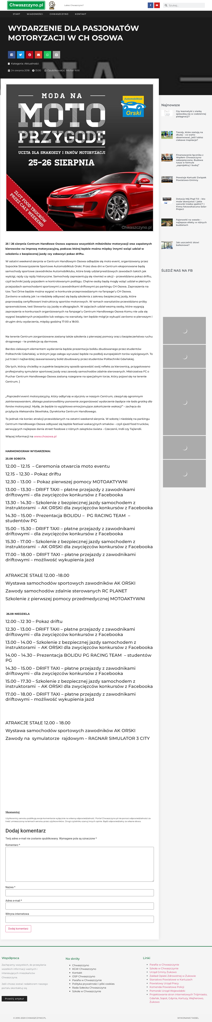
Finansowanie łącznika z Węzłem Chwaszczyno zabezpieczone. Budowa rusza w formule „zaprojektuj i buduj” (189, 159)
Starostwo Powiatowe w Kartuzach (171, 979)
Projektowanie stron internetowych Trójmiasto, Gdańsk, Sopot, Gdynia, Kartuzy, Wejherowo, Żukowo (178, 998)
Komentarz (12, 845)
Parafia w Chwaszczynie (87, 980)
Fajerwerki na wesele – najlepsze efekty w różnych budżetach (191, 222)
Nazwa (10, 887)
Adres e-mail (13, 900)
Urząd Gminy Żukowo (163, 971)
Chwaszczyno (59, 14)
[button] (11, 54)
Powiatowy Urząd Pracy (164, 983)
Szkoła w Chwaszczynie (86, 991)
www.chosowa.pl (45, 436)
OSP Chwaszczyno (83, 976)
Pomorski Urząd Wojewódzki (167, 990)
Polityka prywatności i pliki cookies (93, 983)
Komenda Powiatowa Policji (167, 986)
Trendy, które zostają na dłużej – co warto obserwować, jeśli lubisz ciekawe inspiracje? (189, 136)
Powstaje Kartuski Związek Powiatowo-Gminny (191, 178)
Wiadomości (35, 14)
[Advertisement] (79, 781)
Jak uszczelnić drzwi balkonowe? (187, 243)
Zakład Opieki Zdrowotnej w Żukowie (173, 975)
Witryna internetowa (17, 913)
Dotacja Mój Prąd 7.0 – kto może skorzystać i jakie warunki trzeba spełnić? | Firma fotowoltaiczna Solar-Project (191, 203)
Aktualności (31, 63)
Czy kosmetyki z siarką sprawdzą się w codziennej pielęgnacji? (191, 113)
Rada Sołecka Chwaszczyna (89, 987)
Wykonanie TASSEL (188, 1018)
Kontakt (80, 14)
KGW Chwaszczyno (84, 968)
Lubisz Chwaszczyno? (74, 5)
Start (16, 14)
